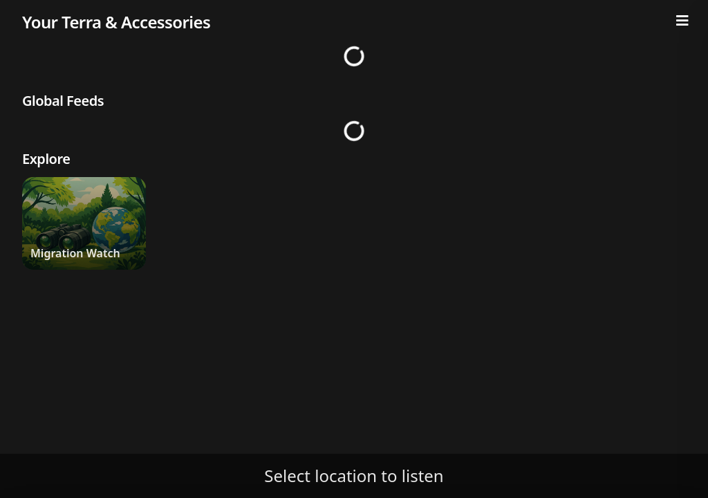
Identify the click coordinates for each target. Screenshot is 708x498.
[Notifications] (663, 11)
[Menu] (682, 21)
